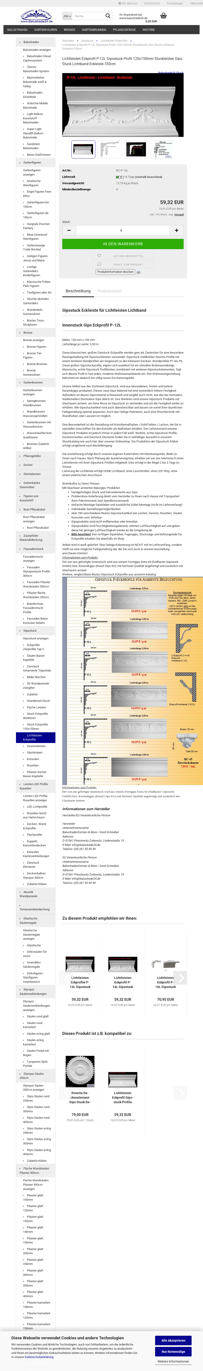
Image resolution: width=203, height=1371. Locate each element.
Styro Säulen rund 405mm (36, 1120)
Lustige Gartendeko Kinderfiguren (31, 271)
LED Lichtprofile (35, 806)
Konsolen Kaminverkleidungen (36, 854)
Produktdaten (109, 290)
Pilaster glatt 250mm (33, 1262)
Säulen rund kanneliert (32, 1025)
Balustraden (17, 29)
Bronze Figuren (34, 346)
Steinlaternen (30, 474)
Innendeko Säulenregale (32, 964)
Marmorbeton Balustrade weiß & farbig (35, 82)
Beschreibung (78, 290)
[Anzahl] (123, 230)
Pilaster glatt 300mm (33, 1273)
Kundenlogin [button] (175, 3)
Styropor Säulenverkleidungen (33, 992)
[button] (152, 3)
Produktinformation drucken (115, 271)
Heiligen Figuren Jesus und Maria (35, 258)
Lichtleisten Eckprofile (32, 737)
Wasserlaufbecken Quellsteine (37, 435)
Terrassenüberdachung (34, 908)
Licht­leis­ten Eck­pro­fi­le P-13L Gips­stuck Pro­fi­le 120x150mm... (80, 982)
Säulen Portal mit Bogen (36, 1053)
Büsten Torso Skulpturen (33, 323)
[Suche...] (67, 16)
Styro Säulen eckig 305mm (37, 1141)
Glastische (32, 945)
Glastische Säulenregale (28, 920)
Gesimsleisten (34, 746)
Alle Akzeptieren (173, 1340)
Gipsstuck (28, 630)
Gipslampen (32, 752)
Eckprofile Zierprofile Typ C (33, 647)
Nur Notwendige (173, 1351)
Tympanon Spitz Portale (35, 1064)
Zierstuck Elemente (31, 865)
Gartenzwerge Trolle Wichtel (34, 247)
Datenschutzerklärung (39, 1357)
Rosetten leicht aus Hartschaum (34, 815)
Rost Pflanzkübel (32, 509)
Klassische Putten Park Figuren (36, 284)
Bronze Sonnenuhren (31, 372)
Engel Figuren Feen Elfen (37, 194)
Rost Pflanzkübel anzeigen (34, 519)
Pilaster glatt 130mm (33, 1219)
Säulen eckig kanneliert (33, 1042)
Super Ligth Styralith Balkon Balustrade (33, 133)
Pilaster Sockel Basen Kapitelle (34, 774)
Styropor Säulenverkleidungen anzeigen (36, 1005)
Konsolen (31, 759)
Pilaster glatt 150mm (33, 1240)
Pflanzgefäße (124, 29)
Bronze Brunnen (35, 364)
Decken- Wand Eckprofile (34, 826)
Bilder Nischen (34, 677)
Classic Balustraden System (36, 69)
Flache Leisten (34, 707)
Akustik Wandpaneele (28, 894)
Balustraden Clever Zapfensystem (37, 58)
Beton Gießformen (37, 154)
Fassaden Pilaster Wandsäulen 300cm (36, 584)
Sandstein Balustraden (31, 146)
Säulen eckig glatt (36, 1033)
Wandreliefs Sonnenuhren (33, 312)
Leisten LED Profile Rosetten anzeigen (35, 798)
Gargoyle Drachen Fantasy (36, 226)
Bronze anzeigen (33, 340)
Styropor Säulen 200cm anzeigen (33, 1088)
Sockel (26, 465)
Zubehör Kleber (35, 884)
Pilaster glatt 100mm (33, 1197)
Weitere (149, 29)
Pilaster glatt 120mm (33, 1208)
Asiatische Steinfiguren (32, 183)
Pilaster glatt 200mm (33, 1251)
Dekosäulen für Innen (35, 954)
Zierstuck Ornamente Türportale (37, 668)
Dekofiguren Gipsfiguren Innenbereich (33, 977)
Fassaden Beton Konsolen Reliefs (35, 621)
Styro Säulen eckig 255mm (37, 1130)
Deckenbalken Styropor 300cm (34, 875)
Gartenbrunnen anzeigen (32, 392)
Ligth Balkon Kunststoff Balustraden (33, 118)
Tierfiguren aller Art (37, 292)
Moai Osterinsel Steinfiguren (35, 237)
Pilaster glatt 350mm (33, 1283)
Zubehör (30, 694)
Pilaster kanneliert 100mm (36, 1305)
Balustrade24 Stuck (171, 72)
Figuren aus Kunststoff (29, 498)
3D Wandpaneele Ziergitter (36, 685)
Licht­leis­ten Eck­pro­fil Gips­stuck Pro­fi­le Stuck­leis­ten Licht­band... (122, 1097)
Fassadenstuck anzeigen (33, 559)
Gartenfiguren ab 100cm (35, 215)
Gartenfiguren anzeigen (32, 172)
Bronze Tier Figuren (32, 355)
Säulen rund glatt (36, 1016)
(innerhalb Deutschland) (148, 177)
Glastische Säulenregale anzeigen (31, 934)
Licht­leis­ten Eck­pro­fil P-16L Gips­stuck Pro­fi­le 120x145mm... (165, 982)
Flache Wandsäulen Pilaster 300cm (34, 1170)
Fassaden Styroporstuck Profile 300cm (36, 571)
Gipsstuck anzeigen (36, 638)
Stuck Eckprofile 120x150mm (35, 726)
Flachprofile (32, 834)
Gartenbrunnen (94, 29)
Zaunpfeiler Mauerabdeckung (31, 538)
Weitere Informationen (173, 1361)
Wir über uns (127, 3)
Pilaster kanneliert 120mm (36, 1315)
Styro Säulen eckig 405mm (37, 1152)
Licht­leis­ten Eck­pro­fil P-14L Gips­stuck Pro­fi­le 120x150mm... (122, 982)
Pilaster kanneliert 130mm (36, 1326)
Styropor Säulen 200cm (32, 1076)
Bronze (69, 29)
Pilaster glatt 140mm (33, 1229)
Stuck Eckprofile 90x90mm (35, 716)
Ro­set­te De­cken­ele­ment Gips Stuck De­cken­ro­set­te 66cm (80, 1097)
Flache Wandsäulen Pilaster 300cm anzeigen (36, 1184)
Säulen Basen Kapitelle (34, 658)
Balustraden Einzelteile (32, 95)
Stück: (66, 222)
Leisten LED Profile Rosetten (34, 786)
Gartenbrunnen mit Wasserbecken (37, 424)
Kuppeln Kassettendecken (34, 843)
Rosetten (31, 765)
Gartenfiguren (45, 29)
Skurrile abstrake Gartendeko (36, 301)
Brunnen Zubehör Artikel (36, 446)
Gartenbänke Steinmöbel (30, 485)
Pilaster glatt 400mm (33, 1294)
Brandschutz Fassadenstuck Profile (33, 608)
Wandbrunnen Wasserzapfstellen (35, 414)
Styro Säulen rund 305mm (36, 1109)
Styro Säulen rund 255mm (36, 1098)
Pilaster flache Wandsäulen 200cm (36, 595)
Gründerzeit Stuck (36, 700)
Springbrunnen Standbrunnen (34, 403)
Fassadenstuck (32, 549)
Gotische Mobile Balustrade (35, 105)
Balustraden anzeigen (37, 49)
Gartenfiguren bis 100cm (36, 204)
